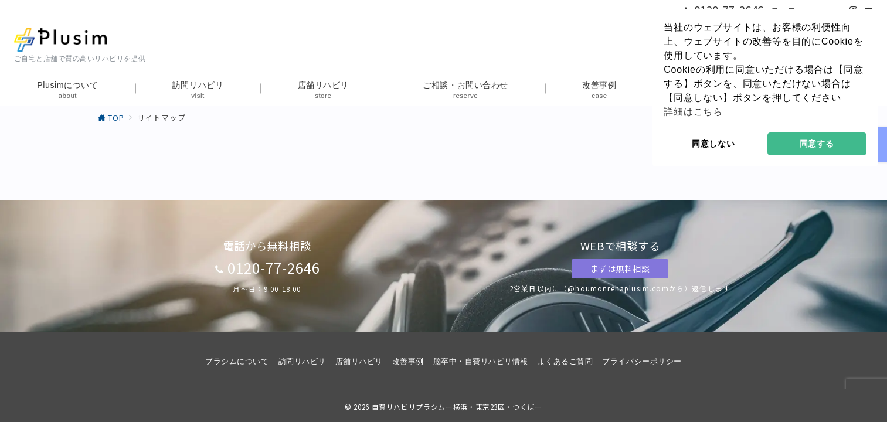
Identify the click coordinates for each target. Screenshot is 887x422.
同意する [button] (817, 143)
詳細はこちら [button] (693, 112)
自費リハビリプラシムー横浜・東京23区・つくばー (457, 406)
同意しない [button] (713, 143)
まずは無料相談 (620, 268)
